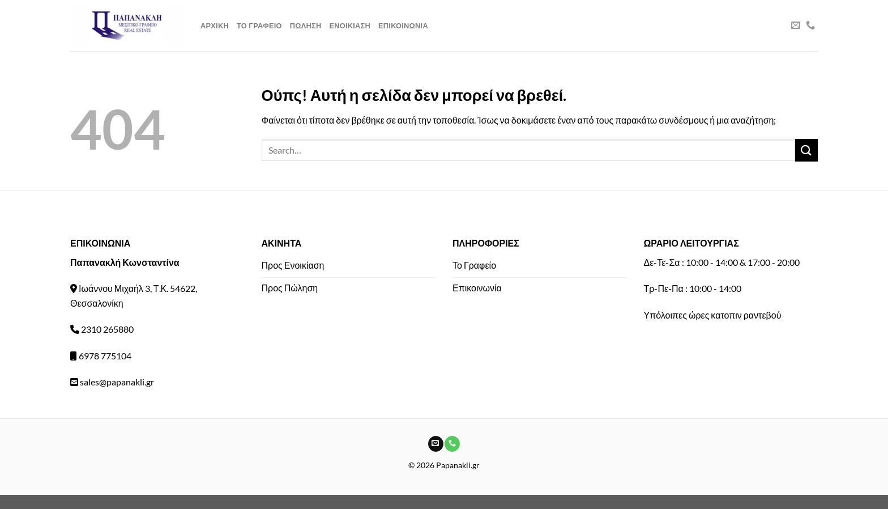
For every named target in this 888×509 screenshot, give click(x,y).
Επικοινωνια (403, 25)
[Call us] (810, 25)
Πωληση (306, 25)
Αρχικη (214, 25)
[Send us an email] (795, 25)
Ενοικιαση (349, 25)
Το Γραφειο (259, 25)
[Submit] (806, 150)
